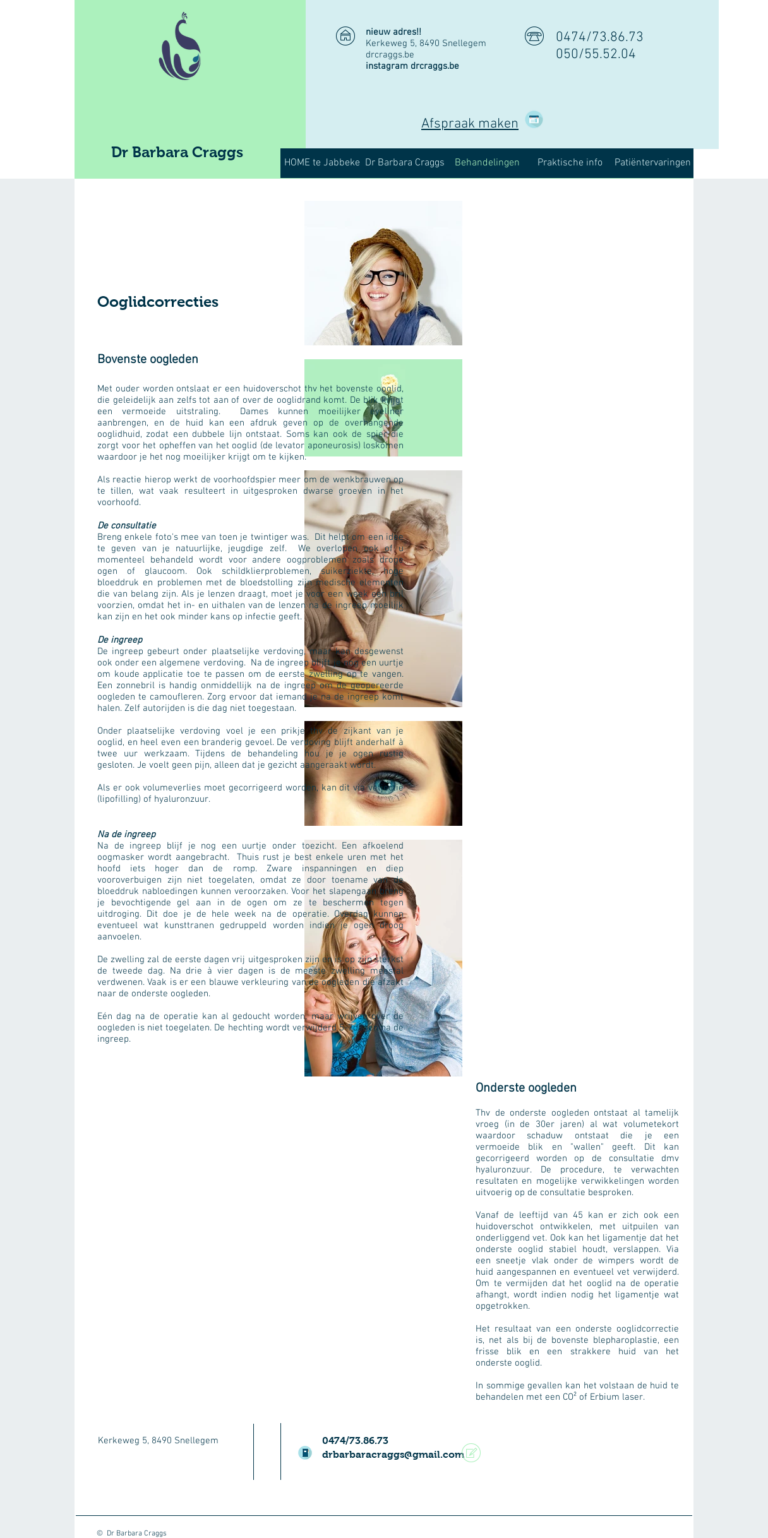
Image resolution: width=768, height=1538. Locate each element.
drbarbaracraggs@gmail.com (393, 1454)
